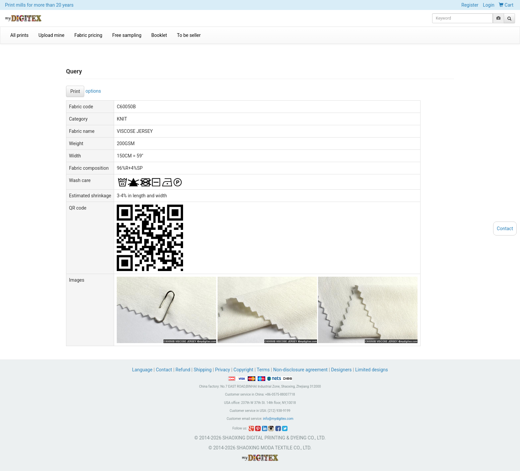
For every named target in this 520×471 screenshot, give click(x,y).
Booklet (159, 35)
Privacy (222, 369)
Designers (341, 369)
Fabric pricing (88, 35)
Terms (263, 369)
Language (143, 369)
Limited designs (371, 369)
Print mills (39, 5)
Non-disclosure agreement (300, 369)
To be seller (189, 35)
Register (469, 5)
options (93, 90)
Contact (164, 369)
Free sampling (126, 35)
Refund (182, 369)
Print (75, 91)
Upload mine (51, 35)
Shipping (203, 369)
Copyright (243, 369)
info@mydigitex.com (278, 419)
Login (488, 5)
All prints (19, 35)
